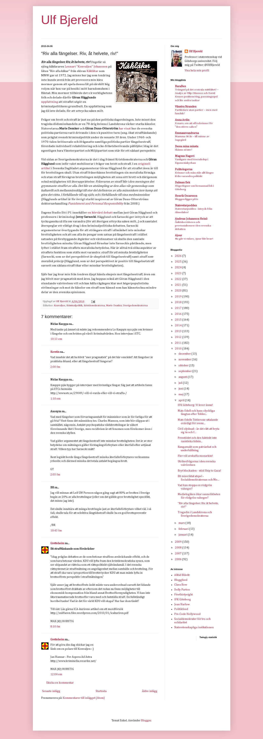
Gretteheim (57, 543)
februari (183, 529)
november (185, 359)
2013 (178, 331)
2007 (178, 553)
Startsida (101, 691)
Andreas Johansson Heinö (191, 218)
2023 (178, 273)
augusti (183, 377)
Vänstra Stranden (185, 106)
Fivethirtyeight (183, 594)
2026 (178, 256)
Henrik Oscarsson (186, 195)
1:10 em (55, 398)
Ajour (178, 235)
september (185, 371)
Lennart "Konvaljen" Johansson (86, 66)
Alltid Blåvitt (182, 575)
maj (181, 394)
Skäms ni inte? (183, 149)
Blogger (146, 720)
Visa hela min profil (197, 70)
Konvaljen (59, 305)
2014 (178, 325)
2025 (178, 261)
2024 (178, 267)
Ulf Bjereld (69, 20)
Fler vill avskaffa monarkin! (195, 456)
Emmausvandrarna (187, 133)
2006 (178, 559)
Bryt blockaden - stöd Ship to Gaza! (199, 470)
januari (183, 534)
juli (180, 382)
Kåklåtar (92, 71)
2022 (178, 279)
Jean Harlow (182, 604)
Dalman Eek (182, 182)
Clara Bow (180, 584)
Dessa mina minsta (186, 146)
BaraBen (180, 86)
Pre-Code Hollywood (187, 614)
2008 (178, 547)
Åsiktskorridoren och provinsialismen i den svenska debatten (193, 226)
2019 (178, 296)
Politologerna (183, 169)
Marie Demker (114, 305)
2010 (178, 348)
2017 (178, 308)
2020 (178, 290)
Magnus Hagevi (184, 156)
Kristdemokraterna (94, 305)
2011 (178, 343)
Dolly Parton (182, 589)
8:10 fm (55, 626)
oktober (183, 365)
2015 (178, 319)
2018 (178, 302)
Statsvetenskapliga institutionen (194, 627)
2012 (178, 337)
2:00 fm (55, 367)
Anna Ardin (182, 120)
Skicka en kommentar (60, 682)
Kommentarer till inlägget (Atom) (84, 698)
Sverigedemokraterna (135, 305)
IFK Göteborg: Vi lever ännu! (195, 405)
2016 (178, 314)
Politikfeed (181, 609)
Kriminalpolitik (74, 305)
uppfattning (49, 101)
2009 (178, 541)
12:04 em (56, 674)
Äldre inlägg (149, 691)
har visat (125, 128)
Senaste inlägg (51, 691)
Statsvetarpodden (186, 205)
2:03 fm (55, 474)
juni (181, 388)
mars (181, 523)
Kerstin (54, 352)
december (184, 353)
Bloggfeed (180, 580)
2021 (178, 284)
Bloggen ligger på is (186, 199)
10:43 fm (56, 530)
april (181, 400)
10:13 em (56, 339)
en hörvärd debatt (100, 212)
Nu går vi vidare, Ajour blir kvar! (194, 239)
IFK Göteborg (182, 599)
